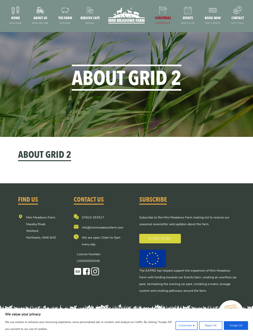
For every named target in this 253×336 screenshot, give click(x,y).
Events (187, 21)
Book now (212, 21)
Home (15, 21)
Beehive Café (90, 21)
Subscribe (160, 238)
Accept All (236, 325)
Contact (237, 21)
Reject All (211, 325)
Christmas (163, 21)
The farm (65, 21)
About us (40, 21)
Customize (185, 325)
